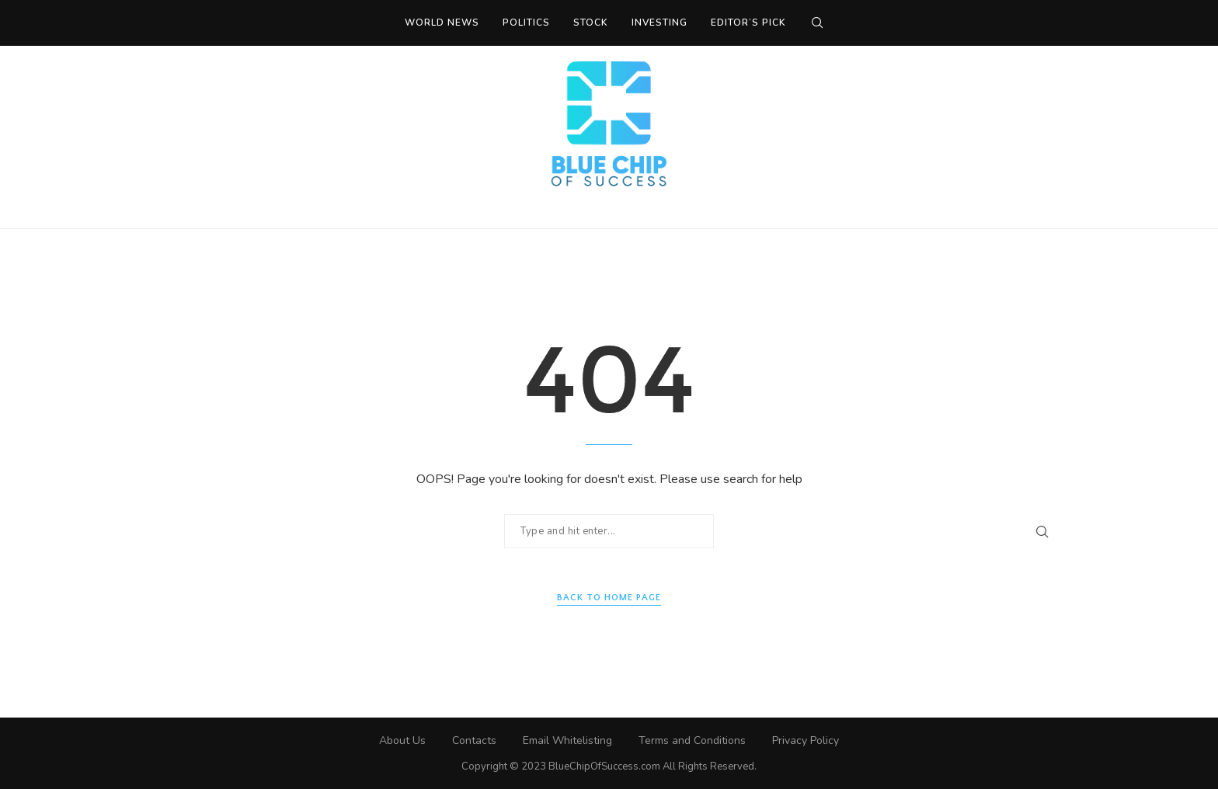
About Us (402, 740)
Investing (659, 22)
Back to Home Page (609, 598)
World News (442, 22)
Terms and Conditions (692, 740)
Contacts (474, 740)
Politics (526, 22)
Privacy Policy (805, 740)
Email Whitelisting (567, 740)
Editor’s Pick (748, 22)
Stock (590, 22)
